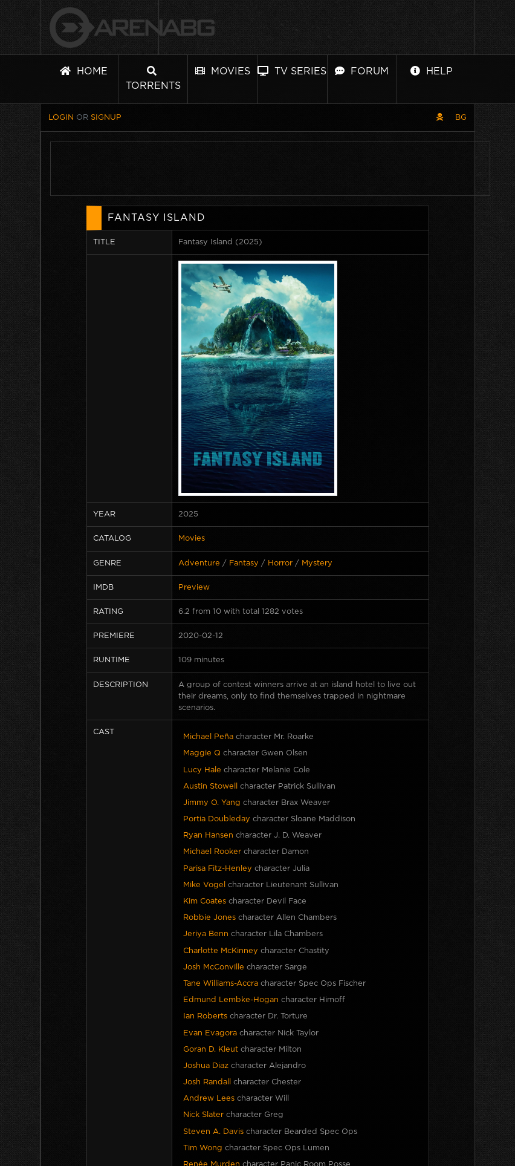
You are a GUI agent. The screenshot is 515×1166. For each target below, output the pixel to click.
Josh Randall (207, 1082)
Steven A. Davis (213, 1132)
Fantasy (244, 563)
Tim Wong (202, 1148)
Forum (362, 71)
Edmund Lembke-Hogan (231, 1000)
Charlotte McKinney (220, 951)
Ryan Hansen (208, 835)
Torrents (153, 78)
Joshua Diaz (205, 1066)
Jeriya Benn (205, 934)
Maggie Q (202, 753)
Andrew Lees (209, 1098)
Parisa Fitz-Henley (217, 868)
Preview (194, 587)
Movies (222, 71)
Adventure (199, 563)
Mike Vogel (204, 885)
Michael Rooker (212, 851)
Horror (280, 563)
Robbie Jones (209, 917)
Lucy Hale (202, 770)
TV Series (292, 71)
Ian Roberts (205, 1016)
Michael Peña (208, 737)
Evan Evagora (210, 1033)
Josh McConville (213, 967)
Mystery (317, 563)
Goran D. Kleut (210, 1049)
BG (461, 117)
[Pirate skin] (439, 117)
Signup (106, 117)
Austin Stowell (210, 786)
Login (61, 117)
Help (431, 71)
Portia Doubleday (216, 819)
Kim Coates (204, 901)
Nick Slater (203, 1115)
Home (84, 71)
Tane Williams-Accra (220, 983)
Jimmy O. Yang (212, 803)
